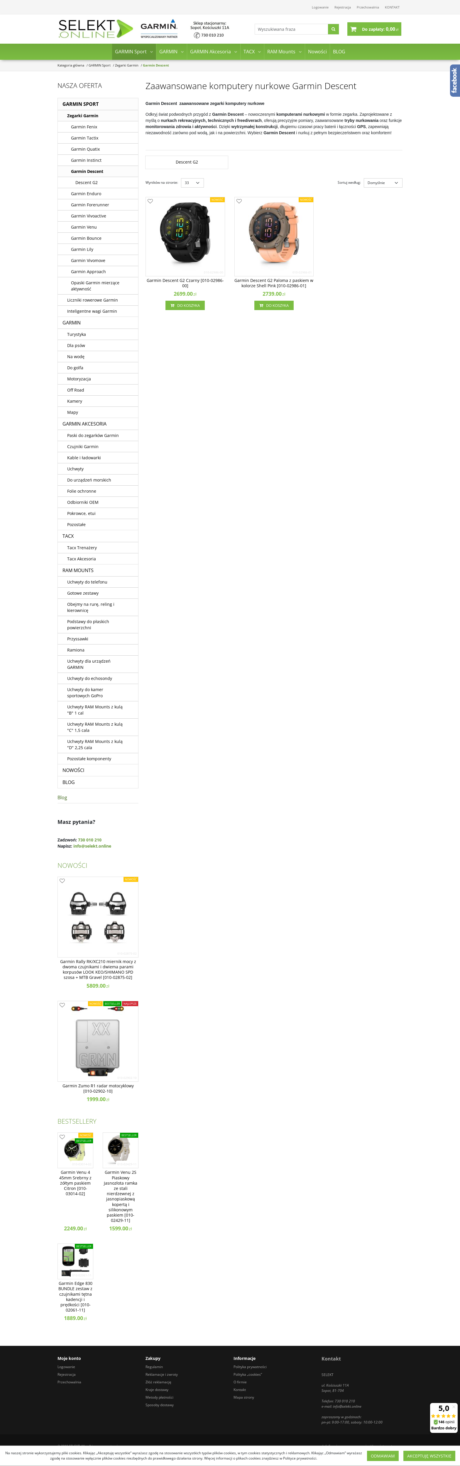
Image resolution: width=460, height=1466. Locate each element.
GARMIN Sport (131, 52)
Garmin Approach (88, 271)
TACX (249, 52)
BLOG (339, 52)
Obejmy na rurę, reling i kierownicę (90, 607)
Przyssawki (77, 639)
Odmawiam (383, 1456)
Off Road (75, 390)
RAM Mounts (281, 52)
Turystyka (76, 334)
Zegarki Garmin (82, 115)
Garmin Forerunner (90, 205)
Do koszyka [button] (185, 305)
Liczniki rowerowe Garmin (92, 300)
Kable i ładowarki (84, 457)
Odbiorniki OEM (83, 502)
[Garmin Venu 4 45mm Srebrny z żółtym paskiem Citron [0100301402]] (75, 1183)
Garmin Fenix (84, 127)
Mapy (72, 412)
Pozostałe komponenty (89, 758)
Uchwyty (75, 469)
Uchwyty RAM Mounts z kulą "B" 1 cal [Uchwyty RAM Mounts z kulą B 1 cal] (95, 710)
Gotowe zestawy (83, 593)
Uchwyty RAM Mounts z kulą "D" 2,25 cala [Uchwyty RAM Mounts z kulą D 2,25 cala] (95, 744)
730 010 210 (90, 840)
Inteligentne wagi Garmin (92, 311)
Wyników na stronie (162, 182)
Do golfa (75, 367)
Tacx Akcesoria (81, 559)
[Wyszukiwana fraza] (290, 29)
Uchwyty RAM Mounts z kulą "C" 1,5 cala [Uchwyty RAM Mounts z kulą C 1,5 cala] (95, 727)
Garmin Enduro (86, 193)
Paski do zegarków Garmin (93, 435)
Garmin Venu (84, 227)
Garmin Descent (87, 171)
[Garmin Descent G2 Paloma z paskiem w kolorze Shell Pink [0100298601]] (274, 283)
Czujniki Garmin (83, 446)
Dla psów (76, 345)
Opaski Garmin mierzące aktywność (95, 286)
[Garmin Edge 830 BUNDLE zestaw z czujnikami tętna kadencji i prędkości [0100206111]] (75, 1297)
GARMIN (168, 52)
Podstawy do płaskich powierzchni (88, 624)
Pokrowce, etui (81, 513)
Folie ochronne (81, 491)
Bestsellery (77, 1121)
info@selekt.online (92, 846)
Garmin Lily (82, 249)
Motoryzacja (79, 379)
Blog (62, 797)
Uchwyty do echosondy (89, 678)
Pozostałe (76, 524)
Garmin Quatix (85, 149)
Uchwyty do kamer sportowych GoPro (85, 692)
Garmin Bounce (86, 238)
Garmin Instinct (86, 160)
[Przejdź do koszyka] (380, 29)
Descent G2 (86, 182)
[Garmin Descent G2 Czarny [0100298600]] (185, 283)
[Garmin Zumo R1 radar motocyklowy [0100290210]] (98, 1088)
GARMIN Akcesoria (210, 52)
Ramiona (75, 650)
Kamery (74, 401)
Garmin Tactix (84, 138)
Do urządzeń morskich (89, 480)
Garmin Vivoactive (88, 216)
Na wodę (75, 356)
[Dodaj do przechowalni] (150, 201)
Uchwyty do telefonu (87, 582)
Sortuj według (349, 182)
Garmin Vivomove (88, 260)
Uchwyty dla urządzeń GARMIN (89, 664)
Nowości (317, 52)
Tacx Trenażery (82, 547)
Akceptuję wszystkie (429, 1456)
